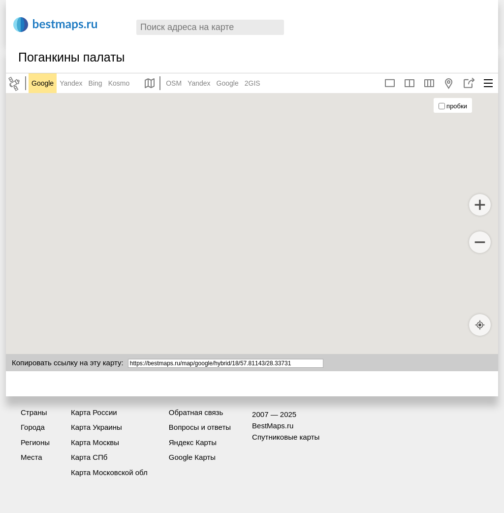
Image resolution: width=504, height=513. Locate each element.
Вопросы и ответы (200, 427)
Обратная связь (196, 412)
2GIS (252, 83)
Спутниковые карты (285, 437)
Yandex (71, 83)
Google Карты (192, 457)
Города (33, 427)
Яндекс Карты (193, 442)
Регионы (35, 442)
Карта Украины (96, 427)
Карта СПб (89, 457)
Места (31, 457)
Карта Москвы (95, 442)
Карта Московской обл (109, 472)
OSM (174, 83)
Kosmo (119, 83)
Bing (95, 83)
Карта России (94, 412)
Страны (34, 412)
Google (43, 83)
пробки (453, 106)
